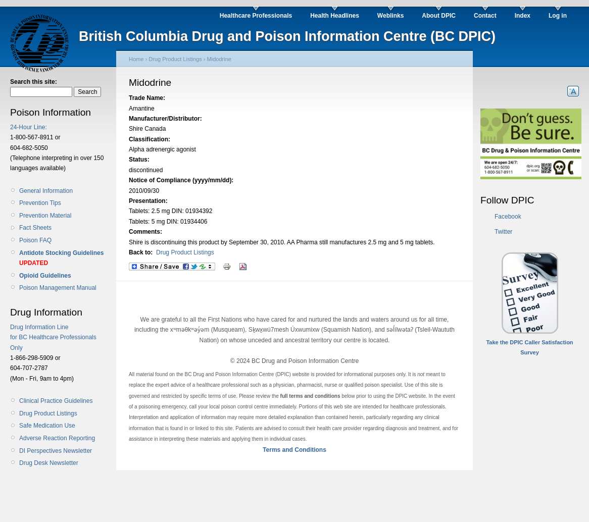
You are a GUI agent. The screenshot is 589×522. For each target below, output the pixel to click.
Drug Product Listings (48, 413)
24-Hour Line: (28, 127)
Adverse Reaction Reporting (57, 438)
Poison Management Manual (57, 287)
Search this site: (33, 81)
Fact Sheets (35, 227)
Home (136, 59)
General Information (46, 190)
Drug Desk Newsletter (48, 462)
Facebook (508, 216)
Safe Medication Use (47, 425)
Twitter (503, 231)
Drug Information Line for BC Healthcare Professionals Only (53, 337)
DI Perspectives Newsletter (55, 450)
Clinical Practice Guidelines (55, 400)
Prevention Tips (40, 202)
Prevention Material (45, 215)
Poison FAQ (35, 240)
